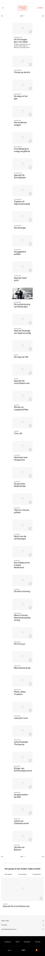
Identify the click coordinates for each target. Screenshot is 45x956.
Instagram (27, 942)
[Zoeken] (37, 8)
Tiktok (17, 942)
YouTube (37, 942)
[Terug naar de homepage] (22, 8)
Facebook (8, 942)
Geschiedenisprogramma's (8, 929)
